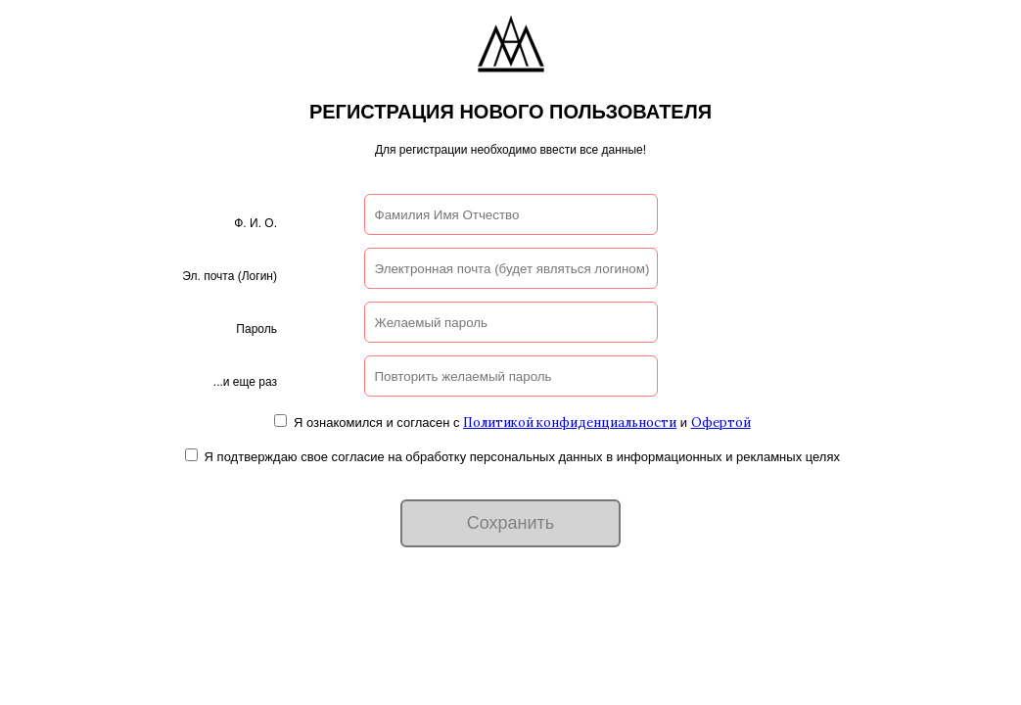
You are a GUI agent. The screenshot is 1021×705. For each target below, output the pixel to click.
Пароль (256, 329)
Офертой (721, 422)
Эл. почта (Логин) (229, 276)
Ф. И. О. (255, 223)
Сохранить (510, 523)
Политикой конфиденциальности (569, 422)
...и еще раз (245, 382)
